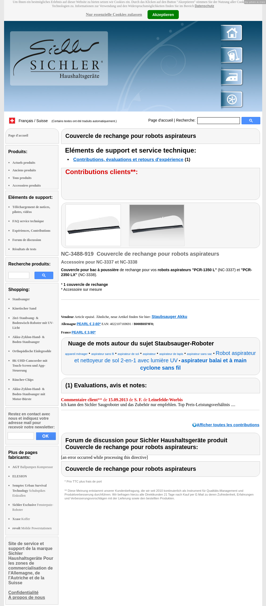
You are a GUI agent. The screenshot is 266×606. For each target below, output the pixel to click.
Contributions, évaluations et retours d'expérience (128, 159)
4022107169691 (120, 324)
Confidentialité (23, 592)
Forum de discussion (26, 240)
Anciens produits (24, 170)
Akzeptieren (163, 14)
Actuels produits (23, 163)
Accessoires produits (26, 185)
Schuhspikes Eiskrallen (29, 490)
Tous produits (22, 178)
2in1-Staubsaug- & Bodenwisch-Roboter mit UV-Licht (33, 323)
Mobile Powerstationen (32, 528)
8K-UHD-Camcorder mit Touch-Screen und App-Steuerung (30, 365)
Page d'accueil (160, 120)
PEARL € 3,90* (83, 332)
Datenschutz (204, 6)
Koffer (21, 519)
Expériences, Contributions (31, 231)
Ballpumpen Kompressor (32, 467)
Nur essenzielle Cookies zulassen (114, 14)
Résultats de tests (24, 249)
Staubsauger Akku (169, 316)
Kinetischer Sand (24, 308)
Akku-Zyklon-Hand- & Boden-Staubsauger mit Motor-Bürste (28, 394)
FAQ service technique (28, 221)
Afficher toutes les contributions (228, 424)
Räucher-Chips (23, 380)
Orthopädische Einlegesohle (31, 351)
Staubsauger (21, 299)
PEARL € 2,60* (89, 324)
